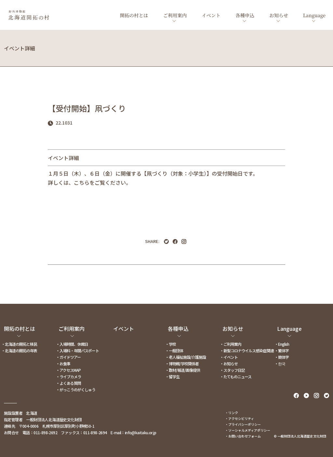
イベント (211, 15)
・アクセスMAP (68, 370)
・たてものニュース (235, 376)
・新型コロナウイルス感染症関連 (247, 350)
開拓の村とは (134, 15)
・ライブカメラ (68, 376)
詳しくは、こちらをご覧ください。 (89, 182)
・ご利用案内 (230, 344)
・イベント (229, 357)
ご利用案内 (175, 15)
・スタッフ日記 (232, 370)
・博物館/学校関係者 (182, 363)
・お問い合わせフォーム (243, 436)
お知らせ (278, 15)
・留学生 (172, 376)
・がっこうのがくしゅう (75, 389)
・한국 (279, 363)
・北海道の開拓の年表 (19, 350)
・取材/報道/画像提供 (182, 370)
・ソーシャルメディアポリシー (247, 430)
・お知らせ (229, 363)
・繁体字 (281, 350)
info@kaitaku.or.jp (140, 432)
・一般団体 (174, 350)
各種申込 (244, 15)
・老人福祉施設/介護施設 (185, 357)
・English (281, 344)
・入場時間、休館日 (72, 344)
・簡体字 (281, 357)
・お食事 (63, 363)
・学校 (170, 344)
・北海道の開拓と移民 (19, 344)
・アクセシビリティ (239, 418)
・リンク (231, 412)
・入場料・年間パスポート (77, 350)
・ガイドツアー (68, 357)
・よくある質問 (68, 383)
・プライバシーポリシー (243, 424)
